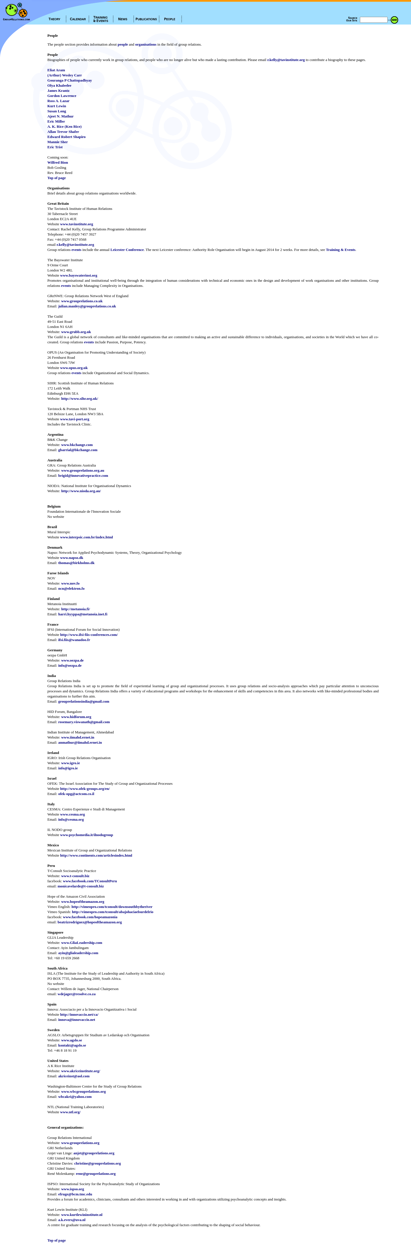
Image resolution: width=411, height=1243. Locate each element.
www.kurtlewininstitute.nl (81, 1214)
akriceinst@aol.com (74, 1076)
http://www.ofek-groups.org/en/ (85, 788)
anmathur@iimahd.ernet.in (80, 742)
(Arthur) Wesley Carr (64, 75)
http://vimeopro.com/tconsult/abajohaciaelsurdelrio (112, 912)
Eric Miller (56, 121)
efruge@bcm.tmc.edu (75, 1194)
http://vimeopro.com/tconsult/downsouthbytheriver (111, 907)
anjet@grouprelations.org (93, 1153)
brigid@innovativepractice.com (83, 475)
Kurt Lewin (56, 106)
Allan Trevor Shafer (63, 131)
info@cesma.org (71, 819)
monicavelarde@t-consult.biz (81, 886)
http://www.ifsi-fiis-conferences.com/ (89, 634)
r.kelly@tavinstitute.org (286, 60)
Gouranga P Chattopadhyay (69, 80)
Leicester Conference (127, 250)
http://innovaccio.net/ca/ (79, 1014)
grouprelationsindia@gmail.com (83, 701)
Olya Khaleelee (59, 85)
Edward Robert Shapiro (66, 137)
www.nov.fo (70, 583)
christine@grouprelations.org (97, 1163)
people (123, 44)
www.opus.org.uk (74, 368)
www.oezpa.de (72, 660)
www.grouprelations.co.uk (81, 301)
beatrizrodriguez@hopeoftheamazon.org (90, 922)
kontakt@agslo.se (72, 1045)
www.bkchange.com (77, 445)
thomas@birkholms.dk (76, 563)
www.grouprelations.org (80, 1143)
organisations (145, 44)
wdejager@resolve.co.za (77, 994)
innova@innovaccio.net (76, 1019)
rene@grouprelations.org (96, 1173)
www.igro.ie (70, 763)
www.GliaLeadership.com (81, 942)
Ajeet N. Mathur (60, 116)
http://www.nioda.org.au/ (81, 491)
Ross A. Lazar (58, 101)
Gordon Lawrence (61, 96)
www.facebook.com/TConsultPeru (90, 881)
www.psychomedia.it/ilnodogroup (86, 835)
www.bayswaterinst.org (78, 275)
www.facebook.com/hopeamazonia (90, 917)
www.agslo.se (71, 1040)
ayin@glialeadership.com (78, 953)
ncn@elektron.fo (71, 588)
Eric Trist (55, 147)
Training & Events (340, 250)
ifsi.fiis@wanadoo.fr (74, 640)
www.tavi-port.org (74, 419)
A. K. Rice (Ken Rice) (64, 126)
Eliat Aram (56, 70)
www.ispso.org (72, 1189)
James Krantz (58, 90)
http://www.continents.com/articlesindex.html (96, 855)
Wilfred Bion (57, 162)
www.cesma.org (72, 814)
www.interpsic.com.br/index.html (86, 537)
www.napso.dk (71, 557)
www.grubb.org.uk (76, 332)
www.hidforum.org (76, 717)
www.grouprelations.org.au (82, 470)
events (76, 250)
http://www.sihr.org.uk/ (79, 398)
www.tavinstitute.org (76, 224)
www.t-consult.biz (75, 876)
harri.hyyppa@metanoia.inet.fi (82, 614)
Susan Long (56, 111)
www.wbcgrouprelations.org (83, 1091)
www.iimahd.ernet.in (77, 737)
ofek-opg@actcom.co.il (76, 794)
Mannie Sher (57, 142)
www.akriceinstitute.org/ (80, 1071)
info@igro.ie (68, 768)
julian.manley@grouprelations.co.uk (87, 306)
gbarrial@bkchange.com (77, 450)
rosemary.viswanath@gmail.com (84, 722)
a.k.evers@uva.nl (72, 1220)
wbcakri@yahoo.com (75, 1096)
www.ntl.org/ (70, 1112)
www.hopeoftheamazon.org (82, 901)
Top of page (56, 178)
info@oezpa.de (70, 665)
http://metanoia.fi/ (75, 609)
